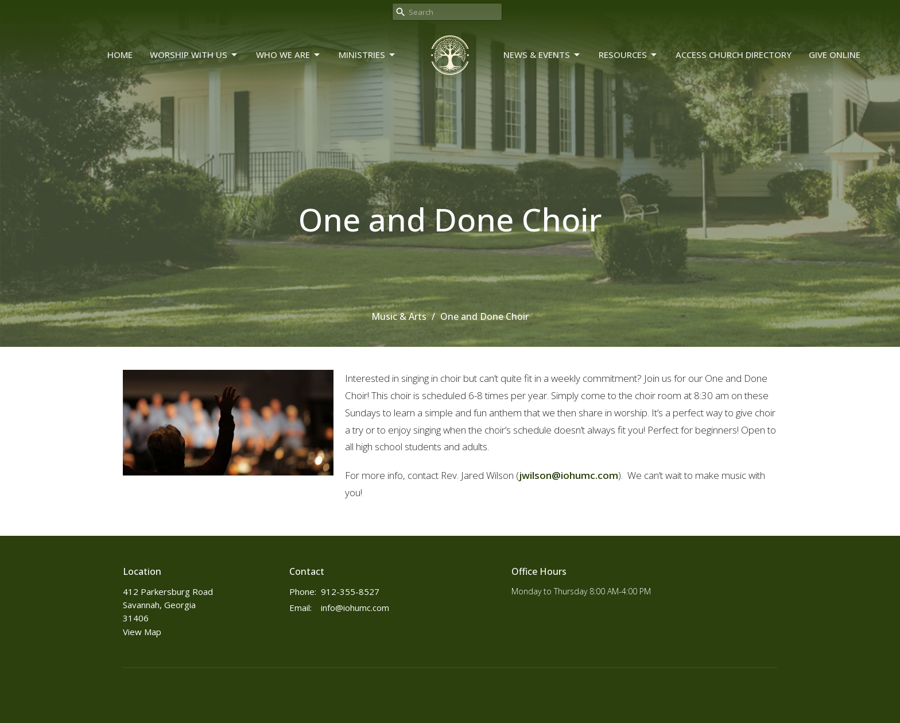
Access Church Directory (734, 54)
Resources (628, 55)
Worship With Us (194, 55)
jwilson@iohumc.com (568, 475)
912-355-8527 (350, 591)
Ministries (368, 55)
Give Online (834, 54)
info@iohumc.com (355, 607)
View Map (142, 631)
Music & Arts (398, 316)
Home (120, 54)
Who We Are (288, 55)
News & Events (542, 55)
